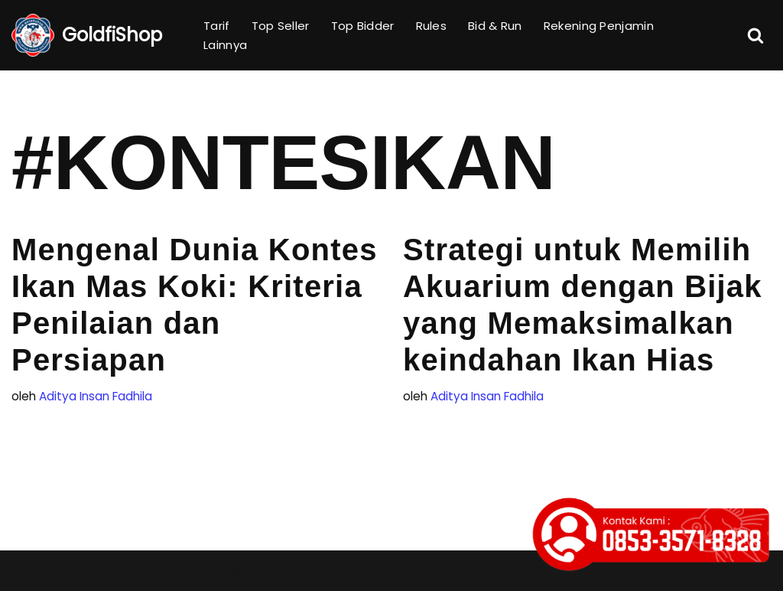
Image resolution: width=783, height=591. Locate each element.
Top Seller (281, 26)
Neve (28, 570)
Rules (431, 26)
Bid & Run (495, 26)
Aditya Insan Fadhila (95, 396)
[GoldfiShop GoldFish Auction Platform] (86, 35)
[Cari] (755, 35)
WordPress (220, 570)
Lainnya (225, 45)
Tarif (216, 26)
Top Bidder (363, 26)
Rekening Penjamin (599, 26)
